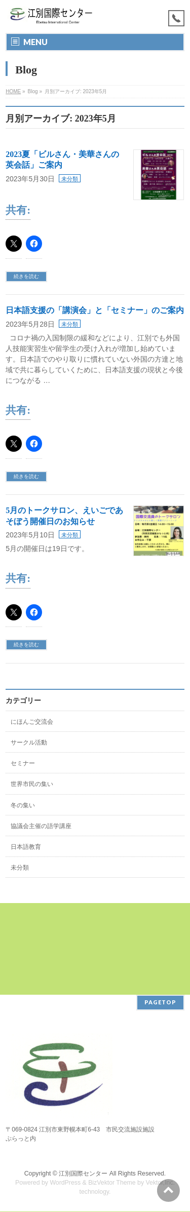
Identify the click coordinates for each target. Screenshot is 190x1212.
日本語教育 (26, 846)
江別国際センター (83, 1173)
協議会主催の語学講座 (41, 826)
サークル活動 (29, 742)
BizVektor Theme (112, 1182)
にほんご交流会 (32, 721)
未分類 (69, 179)
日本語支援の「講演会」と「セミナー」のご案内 (95, 310)
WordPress (65, 1182)
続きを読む (26, 276)
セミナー (23, 763)
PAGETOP (160, 1002)
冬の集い (23, 805)
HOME (13, 91)
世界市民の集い (32, 784)
